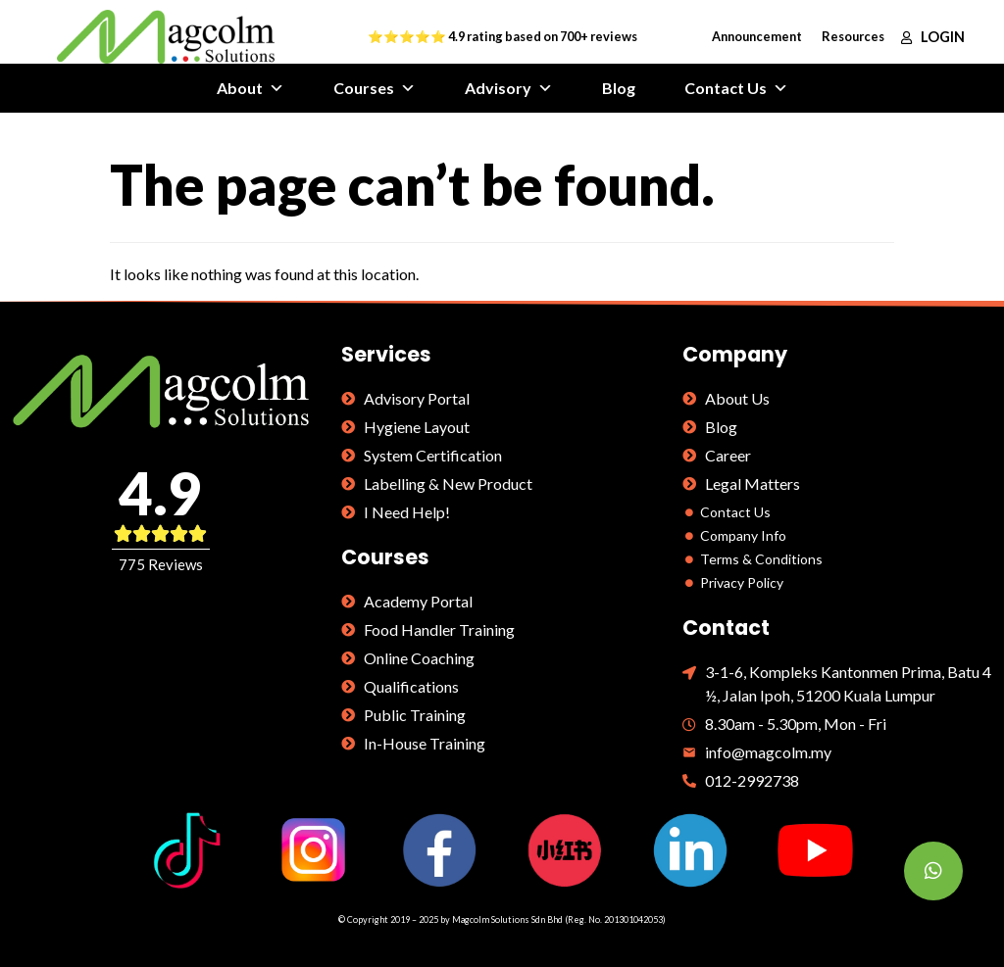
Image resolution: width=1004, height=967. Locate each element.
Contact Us (736, 88)
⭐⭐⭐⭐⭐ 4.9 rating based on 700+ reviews (502, 36)
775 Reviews (161, 564)
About (250, 88)
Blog (618, 87)
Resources (853, 36)
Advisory (509, 88)
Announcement (757, 36)
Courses (374, 88)
